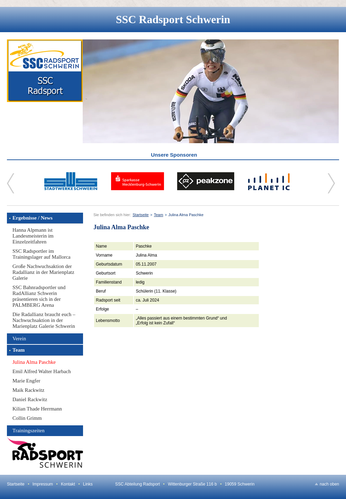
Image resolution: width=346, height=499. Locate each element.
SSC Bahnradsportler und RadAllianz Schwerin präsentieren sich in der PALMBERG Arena (38, 296)
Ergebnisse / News (32, 218)
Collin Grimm (27, 418)
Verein (19, 338)
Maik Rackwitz (28, 390)
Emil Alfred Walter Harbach (41, 371)
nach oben (329, 484)
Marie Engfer (26, 381)
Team (18, 350)
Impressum (43, 484)
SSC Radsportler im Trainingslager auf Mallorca (41, 254)
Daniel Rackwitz (29, 399)
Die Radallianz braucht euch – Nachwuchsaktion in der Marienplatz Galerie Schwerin (43, 320)
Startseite (140, 215)
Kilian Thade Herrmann (37, 409)
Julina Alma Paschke (34, 362)
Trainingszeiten (28, 430)
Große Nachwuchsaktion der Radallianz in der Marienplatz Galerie (43, 272)
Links (88, 484)
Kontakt (68, 484)
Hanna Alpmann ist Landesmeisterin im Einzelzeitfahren (33, 235)
